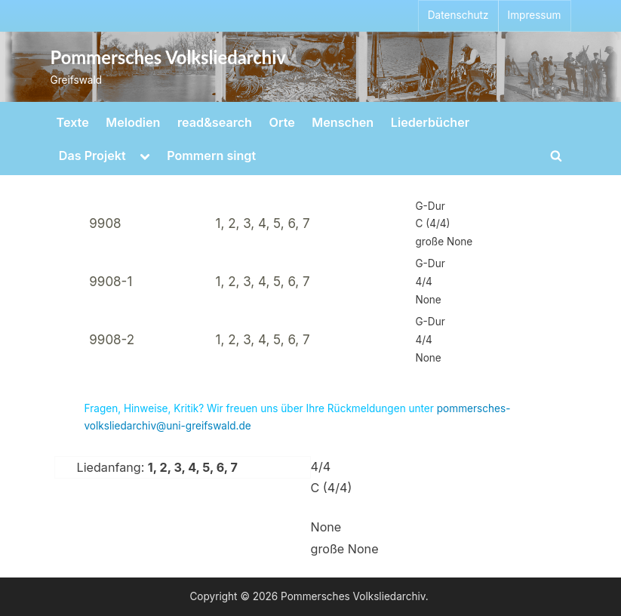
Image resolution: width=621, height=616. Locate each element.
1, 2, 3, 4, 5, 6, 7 (263, 223)
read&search (214, 122)
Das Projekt (92, 155)
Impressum (534, 15)
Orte (282, 122)
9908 (105, 223)
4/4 (321, 466)
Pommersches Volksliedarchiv (168, 57)
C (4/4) (331, 487)
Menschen (343, 122)
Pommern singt (211, 155)
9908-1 (110, 281)
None (326, 526)
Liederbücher (430, 122)
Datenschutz (458, 15)
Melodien (133, 122)
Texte (73, 122)
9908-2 (111, 339)
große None (345, 548)
